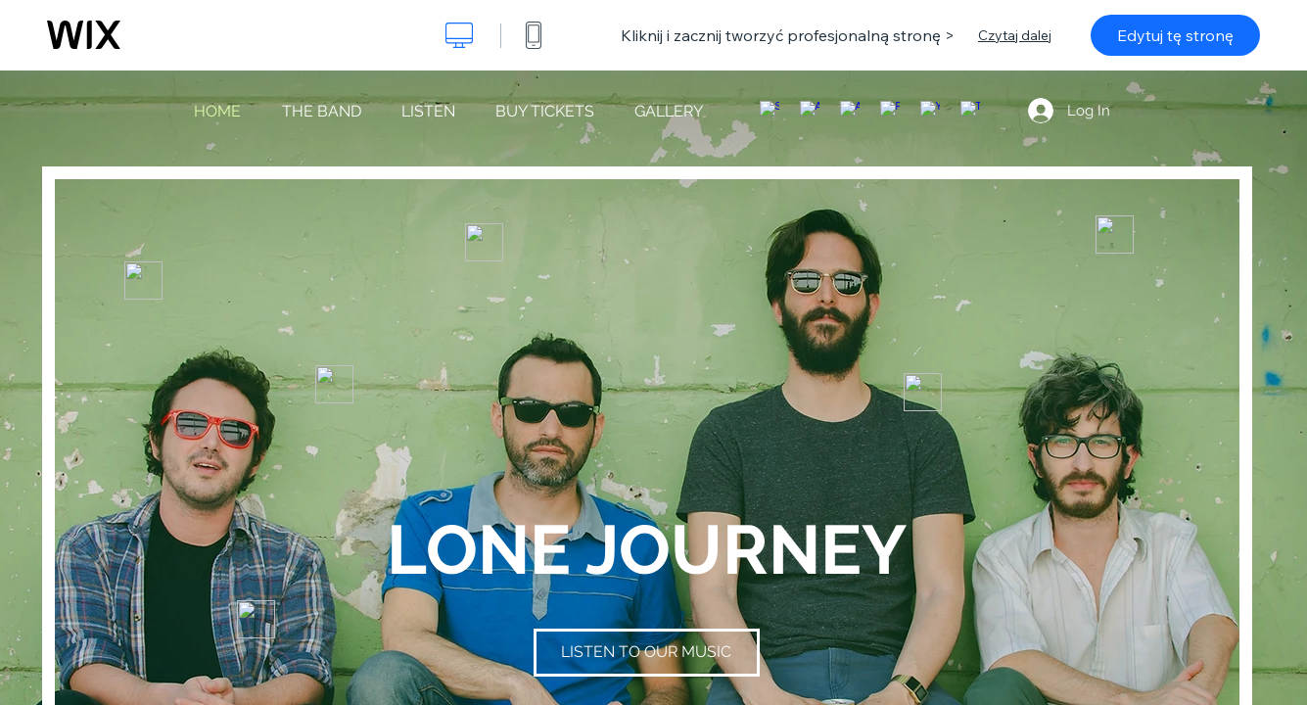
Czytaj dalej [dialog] (1014, 35)
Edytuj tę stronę (1175, 35)
